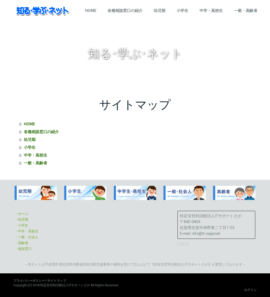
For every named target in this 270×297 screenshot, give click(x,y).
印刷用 (183, 244)
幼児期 (159, 10)
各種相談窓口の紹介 (125, 10)
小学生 (182, 10)
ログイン (250, 290)
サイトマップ (56, 280)
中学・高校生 (211, 10)
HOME (90, 10)
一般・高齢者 (245, 10)
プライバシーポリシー (29, 280)
